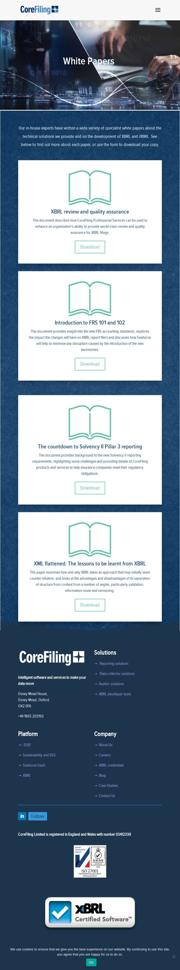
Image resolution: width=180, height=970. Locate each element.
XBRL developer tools (115, 694)
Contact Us (107, 795)
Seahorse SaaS (34, 765)
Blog (102, 775)
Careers (105, 755)
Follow (37, 816)
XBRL (27, 775)
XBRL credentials (111, 765)
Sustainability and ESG (39, 755)
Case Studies (108, 785)
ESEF (26, 744)
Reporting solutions (114, 663)
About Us (105, 744)
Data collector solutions (116, 673)
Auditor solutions (111, 683)
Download (90, 252)
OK (91, 962)
